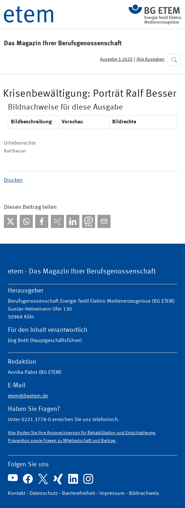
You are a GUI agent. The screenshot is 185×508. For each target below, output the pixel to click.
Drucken (13, 180)
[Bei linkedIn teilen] (72, 221)
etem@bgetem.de (28, 396)
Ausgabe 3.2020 (116, 59)
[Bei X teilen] (10, 221)
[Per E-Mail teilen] (104, 221)
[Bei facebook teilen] (41, 221)
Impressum (112, 493)
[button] (174, 59)
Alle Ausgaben (150, 59)
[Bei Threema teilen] (88, 221)
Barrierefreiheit (78, 493)
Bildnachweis (144, 493)
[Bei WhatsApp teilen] (26, 221)
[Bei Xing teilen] (57, 221)
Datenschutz (44, 493)
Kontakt (16, 493)
